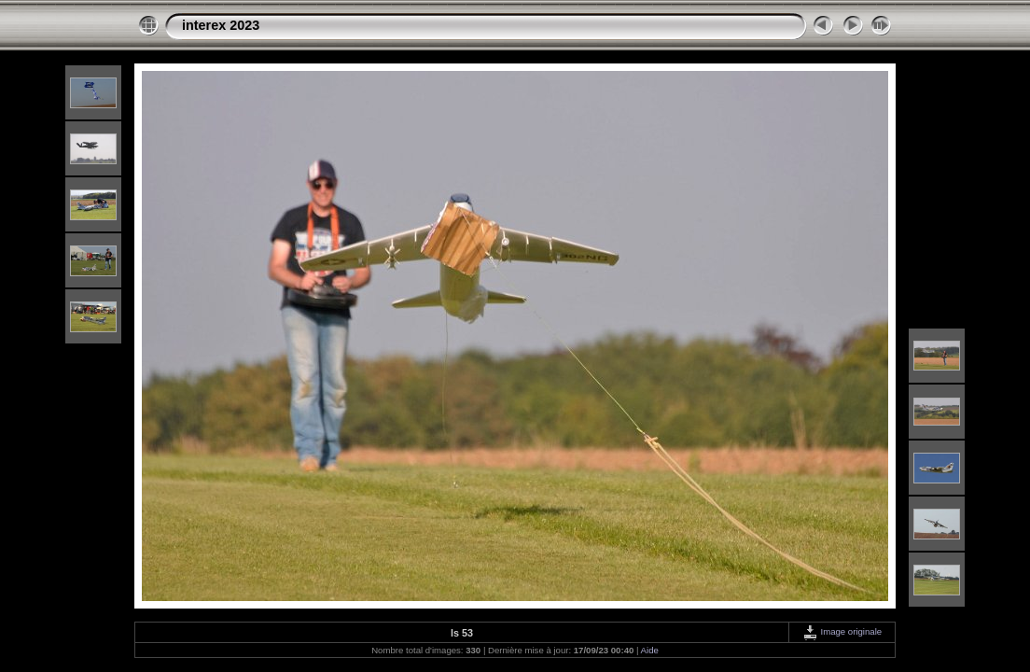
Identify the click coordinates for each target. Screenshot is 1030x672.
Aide (650, 650)
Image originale (842, 631)
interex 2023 (220, 25)
